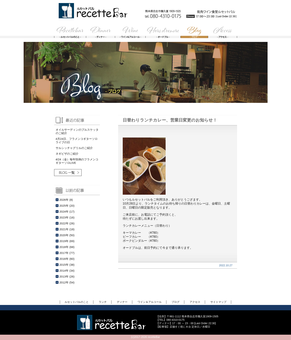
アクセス (195, 301)
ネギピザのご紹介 (67, 153)
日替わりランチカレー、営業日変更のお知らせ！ (170, 120)
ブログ (176, 301)
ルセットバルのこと (77, 301)
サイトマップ (218, 301)
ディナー (122, 301)
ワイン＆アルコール (150, 301)
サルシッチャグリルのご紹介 (74, 148)
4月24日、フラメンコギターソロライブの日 (77, 140)
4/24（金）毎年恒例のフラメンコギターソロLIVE (77, 161)
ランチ (103, 301)
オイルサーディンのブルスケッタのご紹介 (77, 131)
